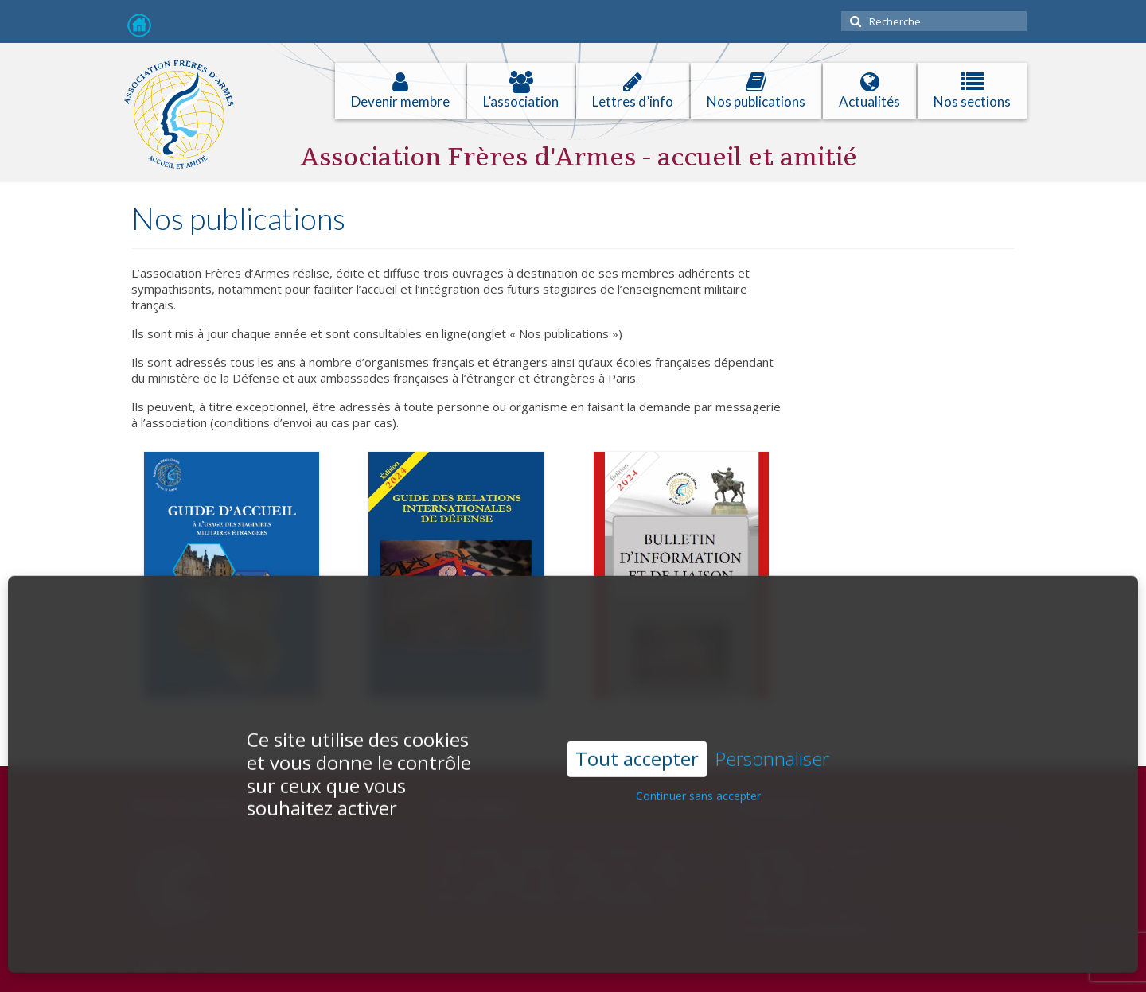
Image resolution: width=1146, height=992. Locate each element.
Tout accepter (637, 737)
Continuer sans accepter (698, 774)
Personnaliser (772, 737)
